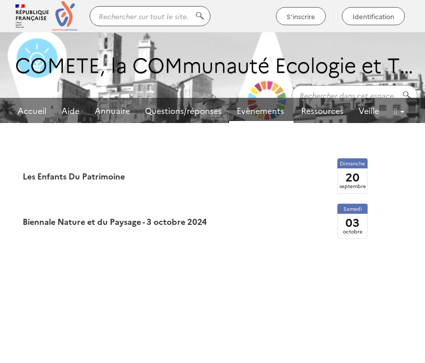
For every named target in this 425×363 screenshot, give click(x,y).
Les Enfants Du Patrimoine (74, 176)
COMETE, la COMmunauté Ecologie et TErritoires (216, 64)
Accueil (32, 110)
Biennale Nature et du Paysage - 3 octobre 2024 (115, 221)
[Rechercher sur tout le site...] (150, 16)
